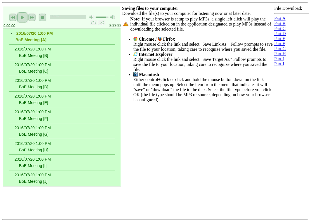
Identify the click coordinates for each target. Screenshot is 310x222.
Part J (279, 63)
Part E (279, 38)
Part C (279, 28)
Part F (279, 43)
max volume (112, 17)
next (32, 17)
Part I (279, 58)
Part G (280, 48)
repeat (93, 22)
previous (13, 17)
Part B (279, 23)
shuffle (101, 22)
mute (91, 17)
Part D (280, 33)
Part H (280, 53)
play (22, 17)
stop (42, 17)
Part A (279, 18)
